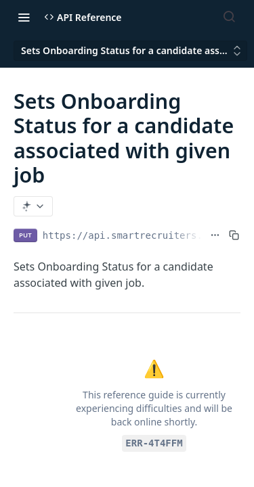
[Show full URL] (215, 235)
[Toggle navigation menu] (24, 17)
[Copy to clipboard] (234, 235)
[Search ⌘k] (228, 17)
